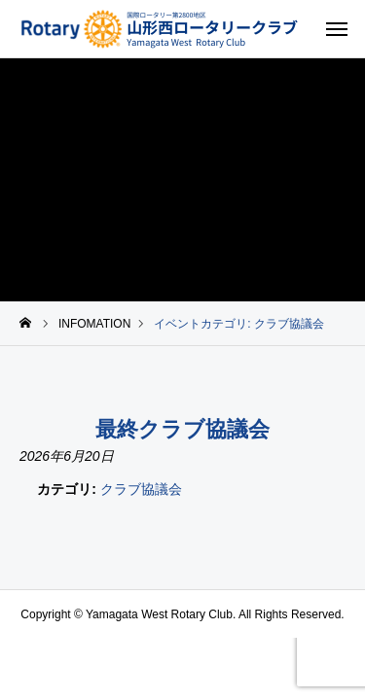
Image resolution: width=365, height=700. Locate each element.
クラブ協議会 (141, 489)
